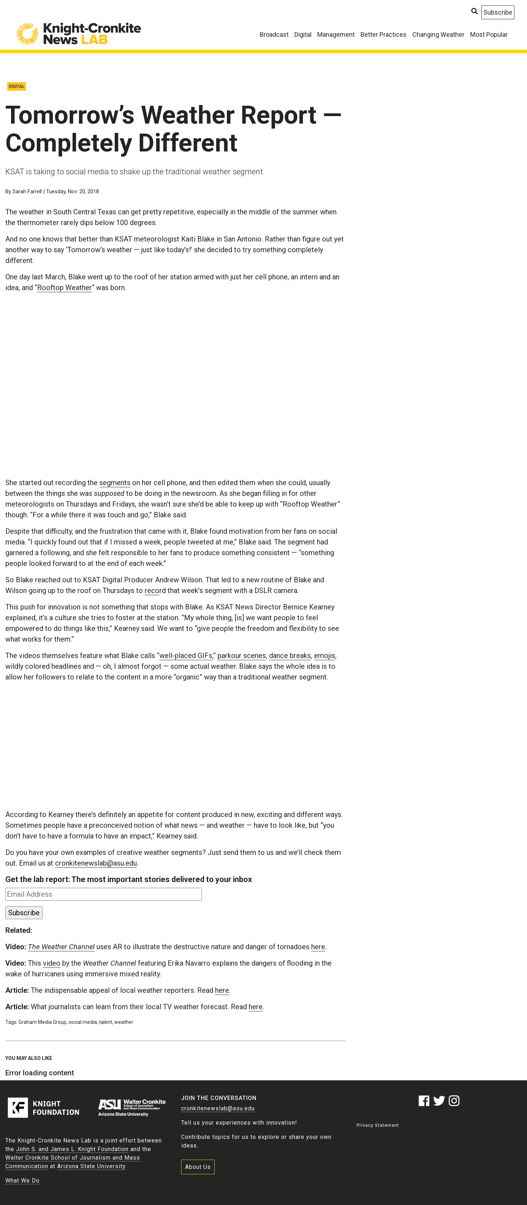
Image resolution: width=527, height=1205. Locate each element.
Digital (303, 34)
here (318, 946)
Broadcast (274, 34)
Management (336, 34)
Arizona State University (91, 1166)
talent (105, 1022)
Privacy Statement (378, 1125)
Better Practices (384, 34)
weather (123, 1022)
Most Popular (489, 34)
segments (114, 482)
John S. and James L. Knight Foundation (72, 1149)
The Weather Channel (61, 946)
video (51, 963)
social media (83, 1022)
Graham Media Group (42, 1022)
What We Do (22, 1180)
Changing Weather (438, 34)
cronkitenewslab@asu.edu (96, 863)
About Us (198, 1167)
